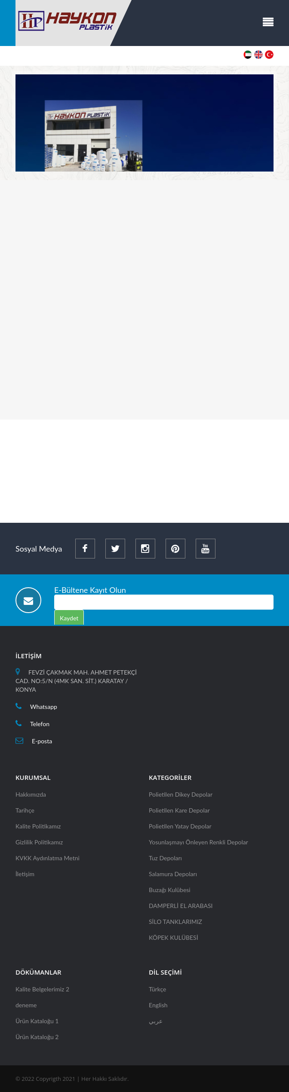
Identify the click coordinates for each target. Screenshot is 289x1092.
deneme (26, 1007)
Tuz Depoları (165, 860)
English (158, 1007)
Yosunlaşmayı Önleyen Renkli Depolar (198, 844)
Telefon (39, 726)
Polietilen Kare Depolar (179, 812)
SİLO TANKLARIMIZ (175, 924)
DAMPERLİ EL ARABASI (180, 908)
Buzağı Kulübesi (170, 892)
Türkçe (157, 991)
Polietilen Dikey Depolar (180, 797)
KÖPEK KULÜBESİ (173, 940)
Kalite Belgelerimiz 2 (42, 991)
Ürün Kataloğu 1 (36, 1023)
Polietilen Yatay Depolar (180, 828)
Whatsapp (43, 709)
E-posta (42, 743)
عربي (156, 1023)
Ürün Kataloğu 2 (36, 1039)
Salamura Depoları (173, 876)
